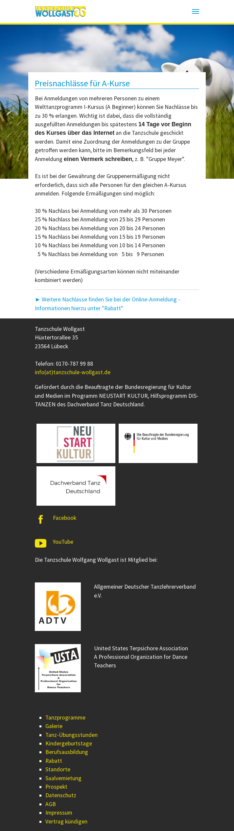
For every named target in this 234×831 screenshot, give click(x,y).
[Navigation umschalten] (195, 11)
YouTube (63, 541)
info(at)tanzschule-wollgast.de (72, 372)
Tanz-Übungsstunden (71, 735)
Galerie (53, 726)
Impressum (58, 812)
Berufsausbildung (66, 752)
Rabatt (53, 760)
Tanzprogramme (65, 717)
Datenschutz (60, 795)
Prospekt (56, 786)
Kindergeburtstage (68, 743)
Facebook (64, 517)
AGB (50, 804)
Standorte (57, 769)
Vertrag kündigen (66, 821)
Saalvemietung (63, 778)
